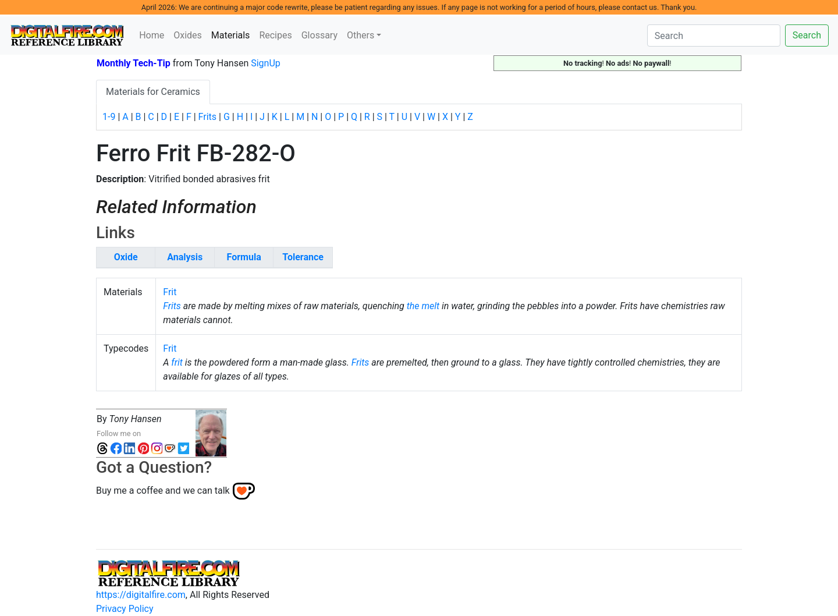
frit (177, 362)
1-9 (108, 116)
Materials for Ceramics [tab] (153, 91)
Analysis (185, 257)
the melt (423, 305)
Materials (233, 34)
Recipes (275, 35)
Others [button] (360, 35)
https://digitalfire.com (141, 594)
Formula (244, 257)
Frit (169, 292)
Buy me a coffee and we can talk (163, 489)
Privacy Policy (125, 608)
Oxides (187, 35)
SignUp (265, 63)
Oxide (126, 257)
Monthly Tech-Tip (134, 63)
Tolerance (303, 257)
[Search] (713, 35)
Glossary (319, 35)
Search (807, 35)
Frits (207, 116)
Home (151, 35)
